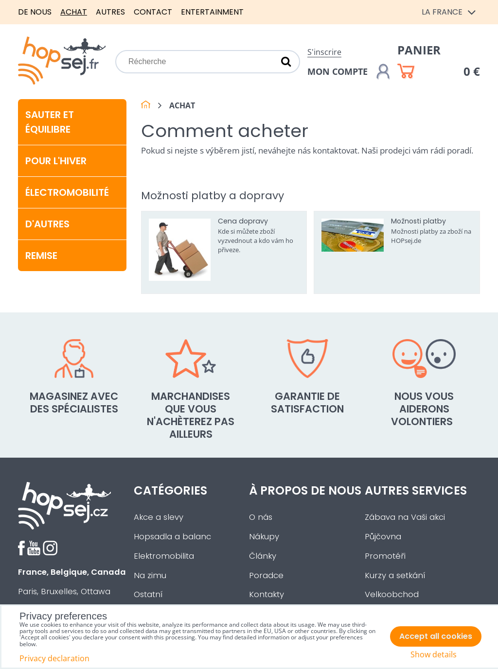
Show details (433, 655)
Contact (153, 11)
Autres (110, 11)
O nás (260, 517)
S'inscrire (324, 52)
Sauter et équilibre (49, 122)
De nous (35, 11)
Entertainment (212, 11)
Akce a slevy (158, 517)
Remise (41, 255)
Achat (73, 11)
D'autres (47, 224)
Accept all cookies (435, 636)
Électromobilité (67, 192)
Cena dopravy (243, 221)
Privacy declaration (54, 658)
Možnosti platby (418, 221)
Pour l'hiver (56, 161)
